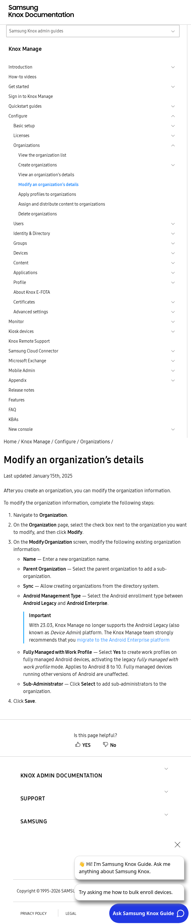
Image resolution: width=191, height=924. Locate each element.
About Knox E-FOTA (31, 292)
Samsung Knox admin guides (36, 31)
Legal (71, 913)
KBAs (13, 419)
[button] (61, 768)
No (109, 745)
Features (16, 400)
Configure (65, 441)
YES (83, 745)
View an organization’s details (46, 175)
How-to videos (22, 77)
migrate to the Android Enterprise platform (123, 639)
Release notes (21, 390)
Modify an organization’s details (48, 184)
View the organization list (42, 155)
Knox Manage (35, 441)
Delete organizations (37, 214)
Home (10, 441)
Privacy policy (33, 913)
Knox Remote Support (29, 341)
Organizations (95, 441)
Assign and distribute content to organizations (61, 204)
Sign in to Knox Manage (31, 96)
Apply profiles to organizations (47, 194)
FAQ (12, 410)
